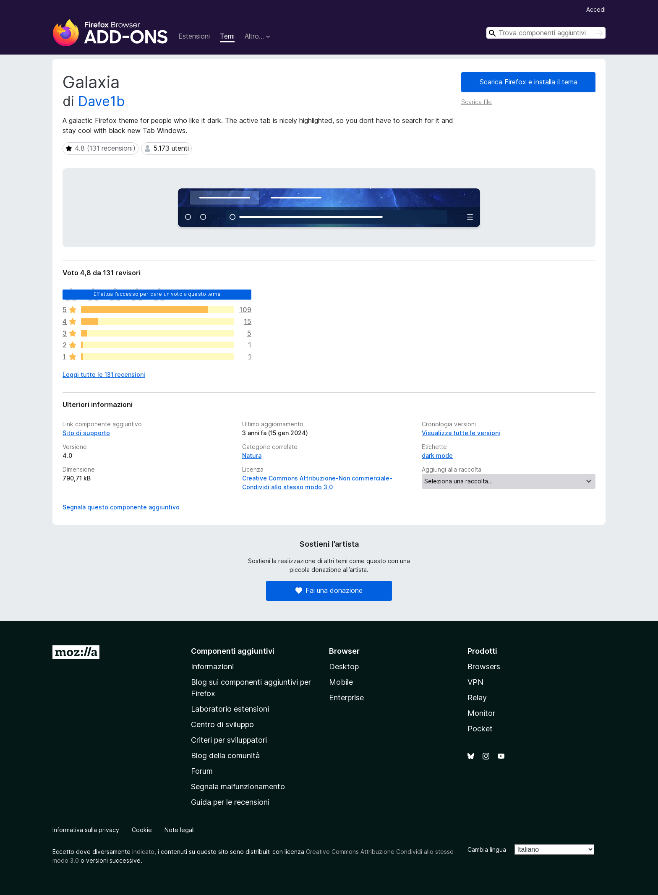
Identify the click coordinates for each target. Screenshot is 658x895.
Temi (227, 36)
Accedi (596, 9)
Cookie (142, 829)
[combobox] (546, 33)
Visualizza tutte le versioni (461, 432)
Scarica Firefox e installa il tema (528, 82)
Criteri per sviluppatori (229, 740)
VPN (475, 682)
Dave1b (101, 101)
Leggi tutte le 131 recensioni (104, 374)
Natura (251, 455)
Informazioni (212, 666)
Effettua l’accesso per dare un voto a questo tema (157, 294)
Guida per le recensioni (230, 802)
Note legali (179, 829)
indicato (143, 851)
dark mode (437, 455)
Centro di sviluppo (222, 724)
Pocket (480, 728)
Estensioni (194, 36)
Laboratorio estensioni (230, 709)
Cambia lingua (486, 849)
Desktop (344, 666)
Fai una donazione (329, 590)
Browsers (483, 666)
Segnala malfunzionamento (238, 786)
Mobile (341, 682)
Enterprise (346, 697)
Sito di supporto (86, 432)
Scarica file (476, 101)
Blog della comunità (225, 755)
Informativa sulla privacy (85, 829)
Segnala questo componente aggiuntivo (121, 507)
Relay (477, 697)
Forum (202, 771)
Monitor (481, 713)
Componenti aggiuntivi (232, 651)
